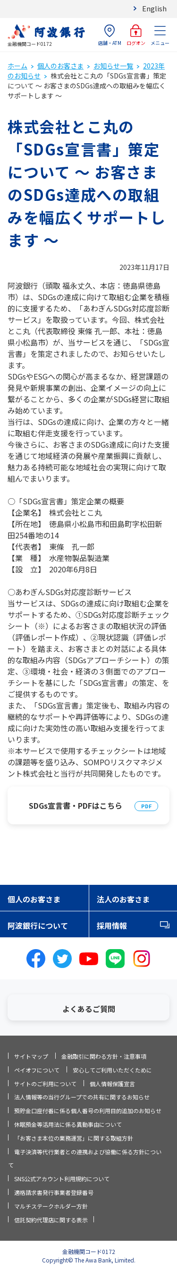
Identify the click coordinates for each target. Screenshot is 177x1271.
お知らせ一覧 (113, 65)
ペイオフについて (36, 1070)
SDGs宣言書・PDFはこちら (75, 805)
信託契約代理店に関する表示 (51, 1220)
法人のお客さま (123, 899)
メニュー (160, 35)
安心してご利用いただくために (112, 1070)
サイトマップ (31, 1056)
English (154, 8)
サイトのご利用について (45, 1084)
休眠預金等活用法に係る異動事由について (68, 1124)
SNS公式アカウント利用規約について (62, 1179)
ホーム (17, 65)
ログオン (135, 35)
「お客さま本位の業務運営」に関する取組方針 (73, 1138)
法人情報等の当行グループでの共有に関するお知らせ (82, 1097)
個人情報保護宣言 (112, 1084)
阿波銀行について (38, 925)
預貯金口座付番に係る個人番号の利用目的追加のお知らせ (87, 1111)
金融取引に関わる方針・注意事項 (103, 1056)
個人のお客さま (60, 65)
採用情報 (112, 925)
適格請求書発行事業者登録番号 (53, 1192)
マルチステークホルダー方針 (51, 1206)
